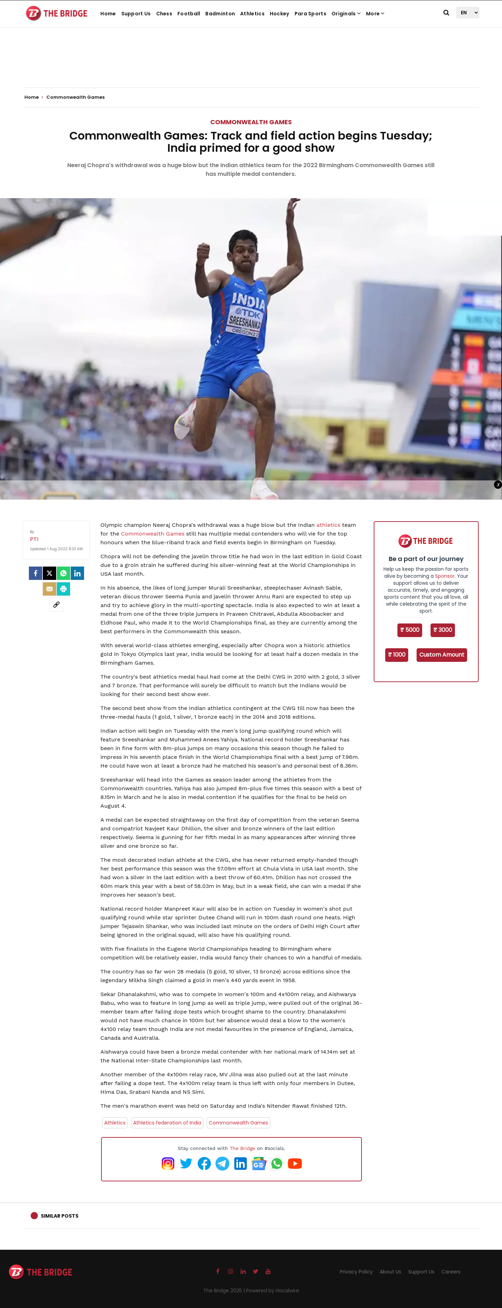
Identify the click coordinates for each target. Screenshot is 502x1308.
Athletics (252, 13)
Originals (346, 13)
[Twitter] (49, 573)
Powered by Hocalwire (272, 1290)
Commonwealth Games (251, 122)
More (375, 13)
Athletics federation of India (167, 1122)
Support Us (136, 13)
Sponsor (445, 576)
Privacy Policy (356, 1271)
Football (188, 13)
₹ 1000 (396, 655)
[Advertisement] (251, 66)
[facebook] (36, 573)
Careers (451, 1271)
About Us (390, 1271)
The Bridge (242, 1148)
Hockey (279, 13)
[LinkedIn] (77, 573)
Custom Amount (441, 655)
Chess (164, 13)
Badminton (220, 13)
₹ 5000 (409, 630)
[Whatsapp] (63, 573)
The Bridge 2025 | (224, 1290)
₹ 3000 (442, 630)
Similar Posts (59, 1215)
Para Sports (310, 13)
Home (108, 13)
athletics (329, 525)
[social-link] (56, 605)
